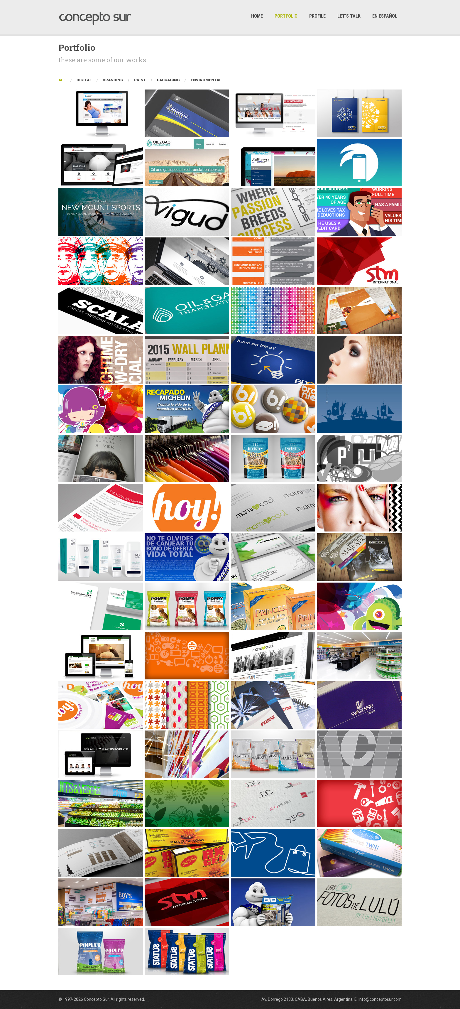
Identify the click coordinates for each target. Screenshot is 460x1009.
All (62, 80)
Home (257, 16)
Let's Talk (349, 16)
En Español (384, 16)
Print (140, 80)
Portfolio (286, 16)
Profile (317, 16)
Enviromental (206, 80)
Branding (113, 80)
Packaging (168, 80)
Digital (84, 80)
